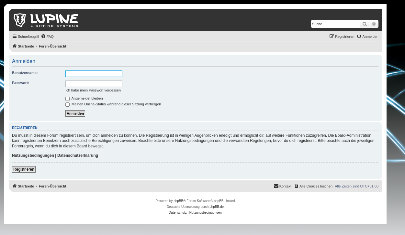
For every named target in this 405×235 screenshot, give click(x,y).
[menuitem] (47, 36)
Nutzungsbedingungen (33, 155)
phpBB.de (216, 206)
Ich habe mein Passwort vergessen (93, 90)
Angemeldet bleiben (84, 98)
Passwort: (20, 83)
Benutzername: (25, 73)
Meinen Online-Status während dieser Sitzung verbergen (113, 104)
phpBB (178, 201)
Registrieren (23, 169)
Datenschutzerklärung (77, 155)
